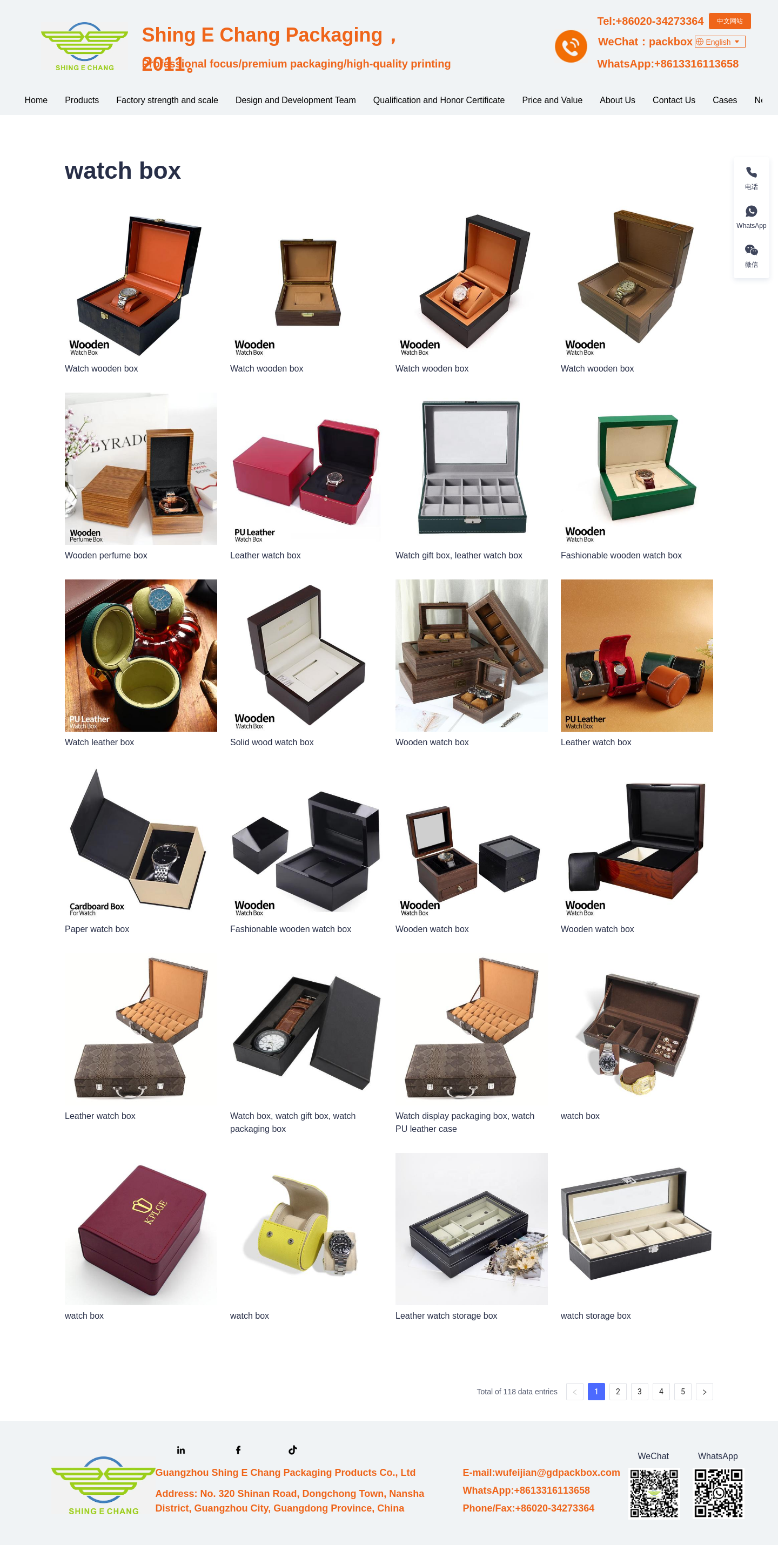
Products (82, 100)
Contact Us (674, 100)
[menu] (389, 100)
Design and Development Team (296, 100)
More (724, 100)
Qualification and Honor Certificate (439, 100)
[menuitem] (36, 100)
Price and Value (552, 100)
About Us (617, 100)
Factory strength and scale (167, 100)
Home (36, 100)
